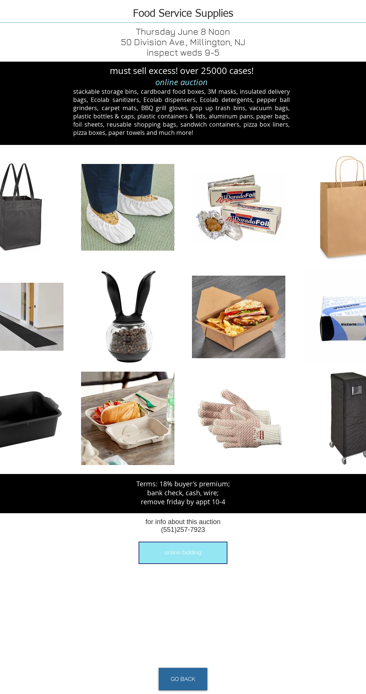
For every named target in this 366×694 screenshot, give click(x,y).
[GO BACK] (183, 679)
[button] (183, 553)
